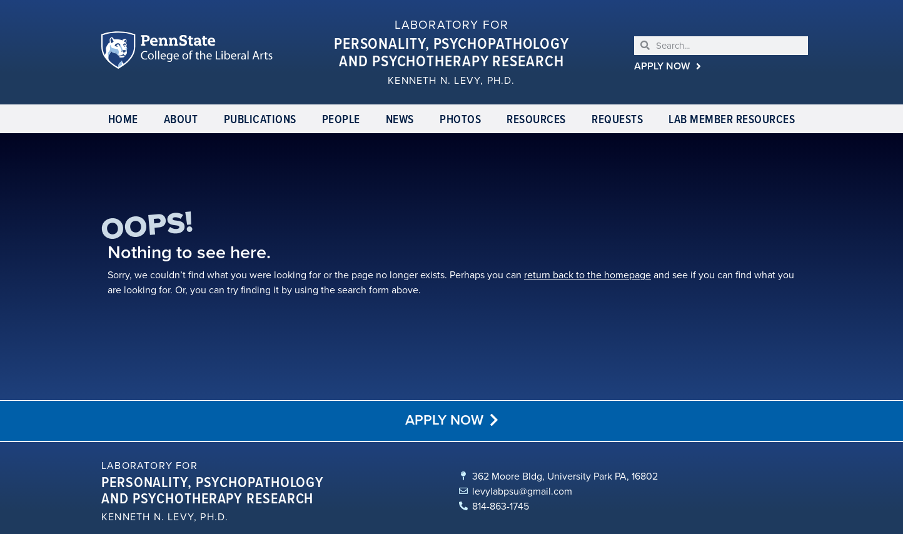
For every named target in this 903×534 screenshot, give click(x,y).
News (400, 119)
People (341, 119)
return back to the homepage (575, 275)
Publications (260, 119)
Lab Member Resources (731, 119)
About (181, 119)
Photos (460, 119)
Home (123, 119)
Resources (536, 119)
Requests (617, 119)
